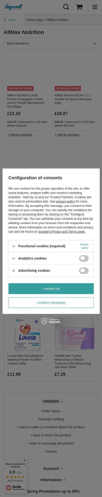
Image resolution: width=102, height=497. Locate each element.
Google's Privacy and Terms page (61, 231)
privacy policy (65, 201)
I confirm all (51, 289)
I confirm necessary (51, 303)
